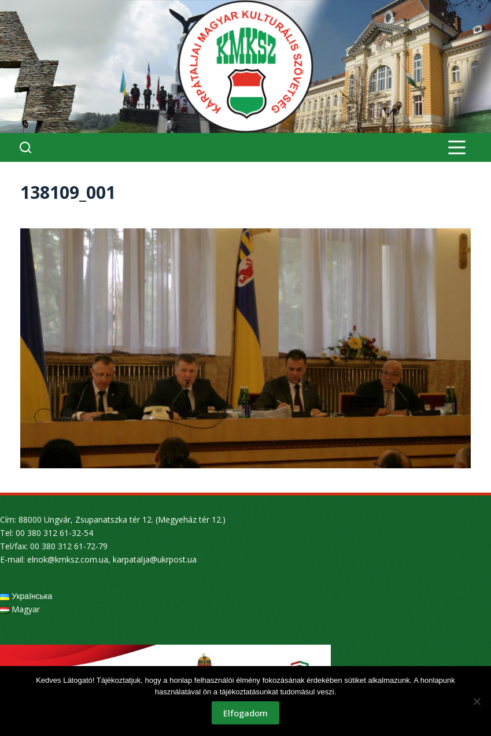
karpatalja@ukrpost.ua (155, 559)
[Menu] (456, 147)
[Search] (25, 147)
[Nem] (476, 701)
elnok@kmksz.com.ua (67, 559)
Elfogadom (245, 713)
